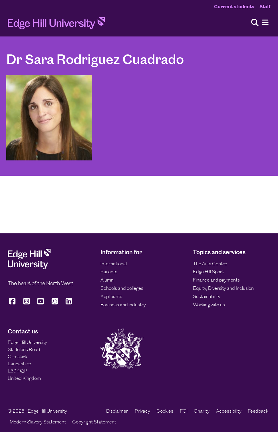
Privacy (142, 411)
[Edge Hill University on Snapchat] (54, 303)
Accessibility (228, 411)
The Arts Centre (210, 263)
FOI (184, 411)
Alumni (107, 280)
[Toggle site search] (254, 23)
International (113, 263)
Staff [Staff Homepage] (264, 6)
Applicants (111, 296)
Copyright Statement (94, 422)
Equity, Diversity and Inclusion (223, 288)
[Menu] (265, 23)
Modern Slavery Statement (38, 422)
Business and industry (123, 304)
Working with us (209, 304)
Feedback (258, 411)
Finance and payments (216, 280)
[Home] (56, 24)
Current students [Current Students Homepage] (234, 6)
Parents (108, 271)
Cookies (164, 411)
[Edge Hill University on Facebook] (13, 303)
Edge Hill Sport (208, 271)
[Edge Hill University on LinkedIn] (68, 303)
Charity (201, 411)
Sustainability (206, 296)
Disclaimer (117, 411)
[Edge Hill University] (29, 267)
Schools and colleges (121, 288)
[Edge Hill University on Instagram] (26, 303)
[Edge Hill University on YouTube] (40, 303)
